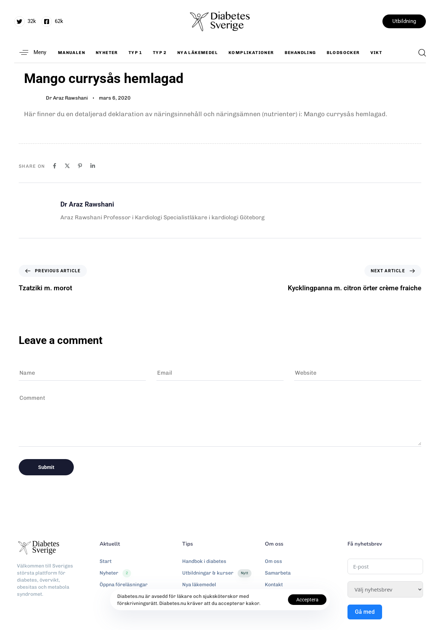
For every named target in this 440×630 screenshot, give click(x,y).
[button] (30, 52)
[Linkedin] (92, 165)
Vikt (376, 52)
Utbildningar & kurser (216, 573)
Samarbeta (278, 573)
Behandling (300, 52)
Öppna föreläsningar (124, 585)
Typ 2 (160, 52)
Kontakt (274, 585)
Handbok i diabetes (204, 561)
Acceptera (307, 599)
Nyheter (107, 52)
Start (106, 561)
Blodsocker (343, 52)
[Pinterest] (80, 165)
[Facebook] (54, 165)
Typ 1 (135, 52)
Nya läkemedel (197, 52)
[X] (67, 165)
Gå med (365, 611)
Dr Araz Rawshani (67, 98)
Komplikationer (251, 52)
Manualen (71, 52)
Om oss (273, 561)
